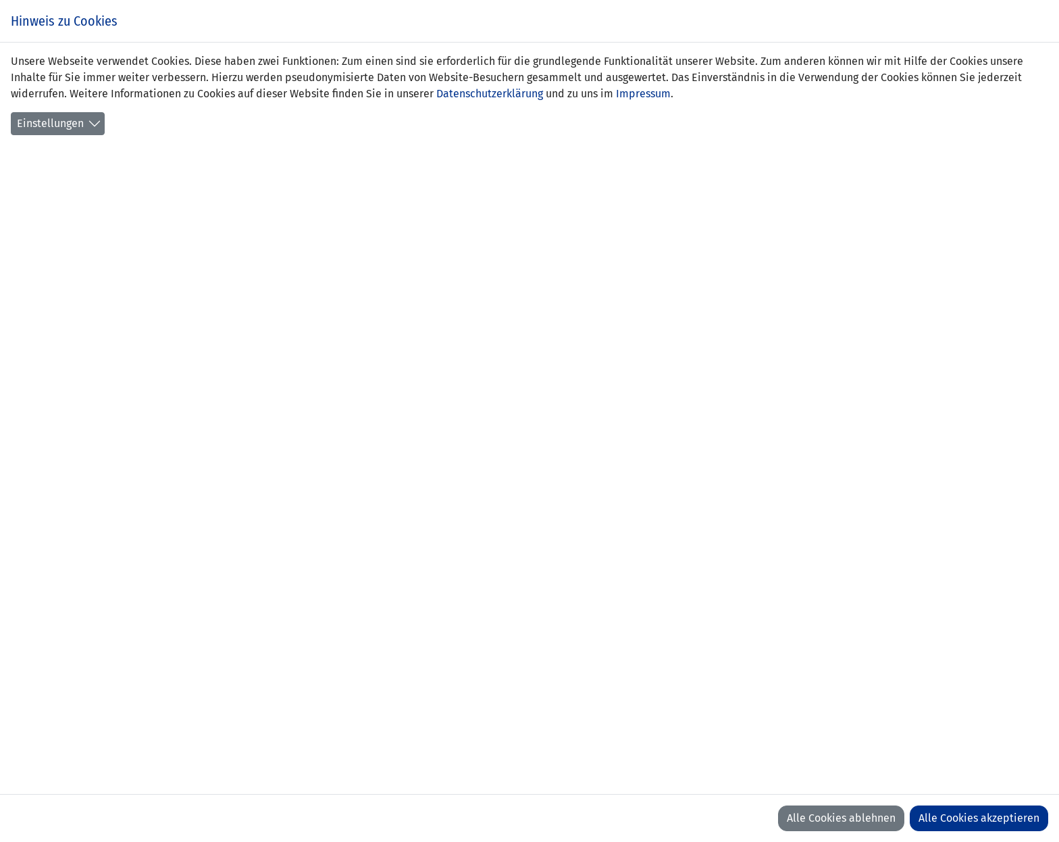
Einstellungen (50, 123)
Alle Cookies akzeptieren (979, 818)
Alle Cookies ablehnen (841, 818)
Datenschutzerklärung (489, 93)
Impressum (643, 93)
